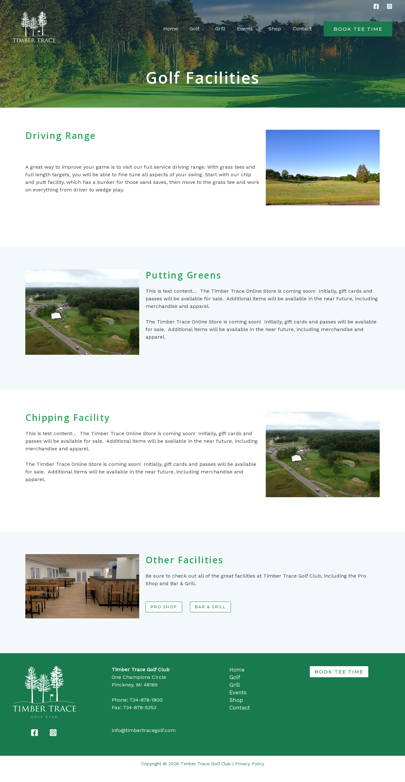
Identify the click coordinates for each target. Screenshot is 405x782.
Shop (277, 29)
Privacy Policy (249, 763)
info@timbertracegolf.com (144, 730)
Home (178, 29)
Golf (201, 29)
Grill (225, 29)
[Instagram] (389, 6)
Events (248, 29)
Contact (302, 29)
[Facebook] (376, 6)
